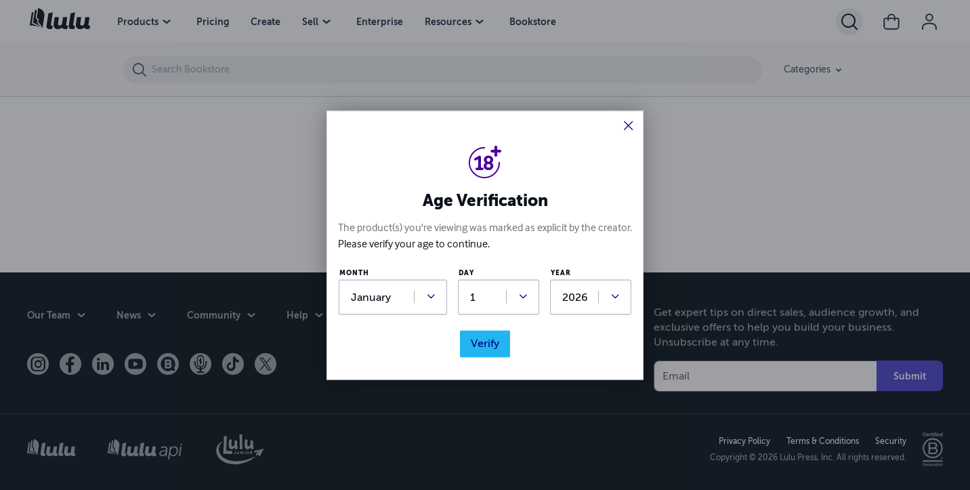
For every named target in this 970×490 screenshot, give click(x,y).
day (466, 273)
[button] (628, 127)
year (561, 273)
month (354, 273)
